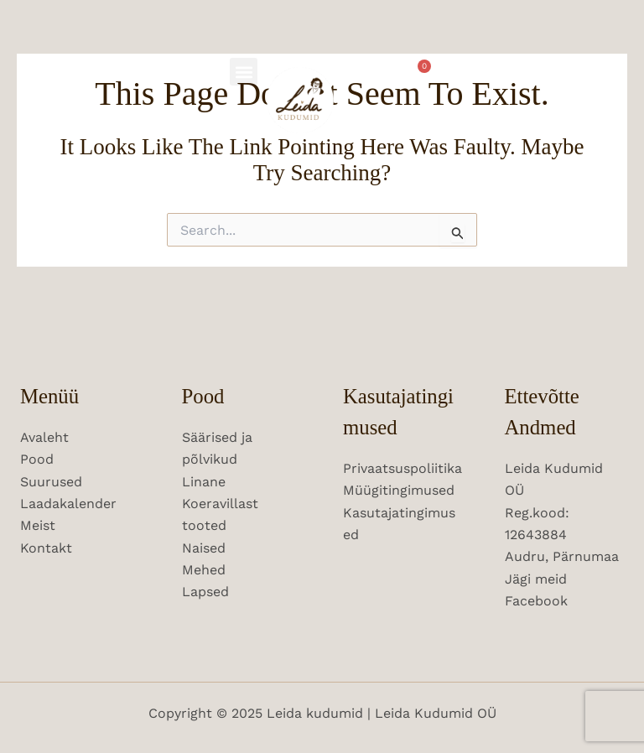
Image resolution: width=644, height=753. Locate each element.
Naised (204, 548)
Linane (204, 482)
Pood (37, 459)
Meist (37, 525)
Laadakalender (68, 504)
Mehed (204, 570)
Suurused (51, 482)
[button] (243, 72)
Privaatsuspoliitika (402, 468)
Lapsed (205, 592)
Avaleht (44, 437)
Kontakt (46, 548)
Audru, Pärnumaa (562, 556)
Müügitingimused (398, 490)
